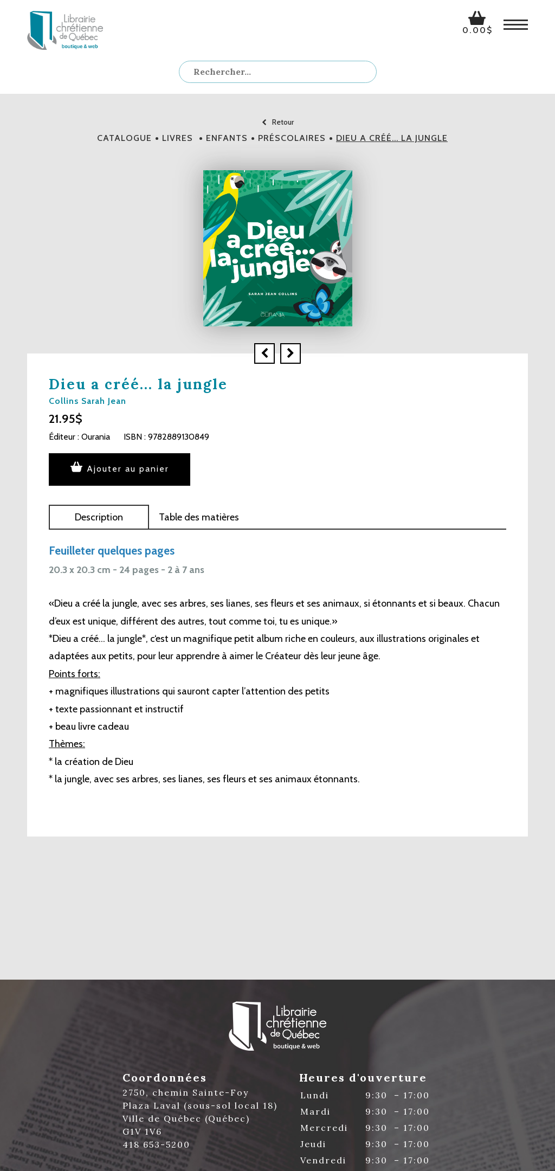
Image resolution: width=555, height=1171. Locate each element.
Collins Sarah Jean (87, 401)
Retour (278, 122)
